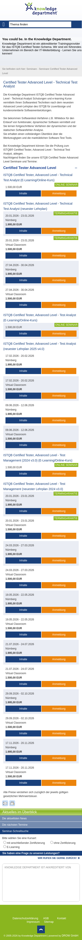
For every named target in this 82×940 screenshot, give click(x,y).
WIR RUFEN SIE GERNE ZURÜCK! (57, 858)
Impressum (33, 921)
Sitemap (49, 921)
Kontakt (61, 918)
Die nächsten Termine (15, 824)
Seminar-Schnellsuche (15, 831)
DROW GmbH (70, 935)
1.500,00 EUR (13, 187)
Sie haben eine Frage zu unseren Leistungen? (30, 853)
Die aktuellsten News (14, 818)
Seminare (31, 69)
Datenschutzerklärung (25, 918)
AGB (46, 918)
